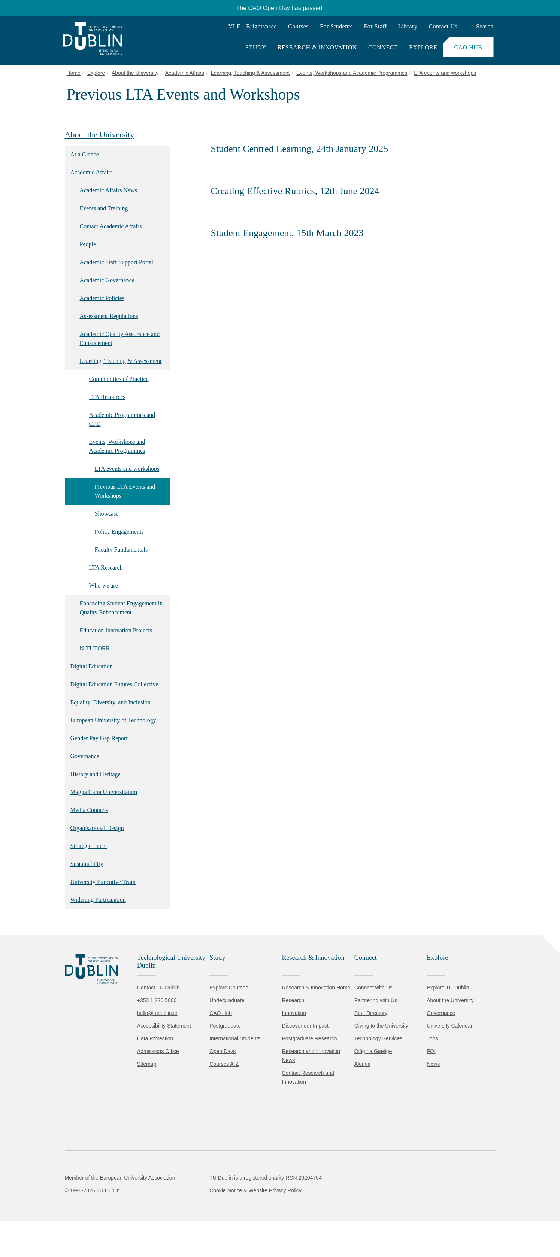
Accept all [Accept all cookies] (39, 1229)
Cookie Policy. (157, 1205)
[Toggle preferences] (162, 1229)
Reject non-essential (102, 1229)
